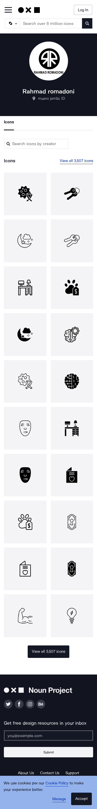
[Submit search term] (87, 23)
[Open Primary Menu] (8, 10)
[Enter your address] (48, 735)
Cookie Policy (57, 783)
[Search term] (51, 23)
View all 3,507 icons (76, 160)
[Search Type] (12, 23)
